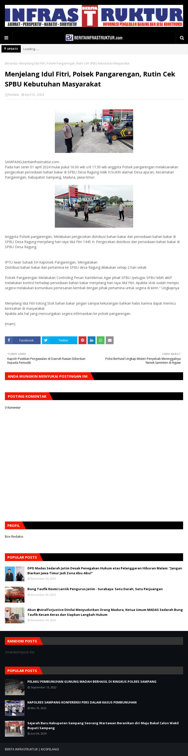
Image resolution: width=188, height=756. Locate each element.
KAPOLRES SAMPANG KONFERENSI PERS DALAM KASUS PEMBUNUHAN (82, 702)
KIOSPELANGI (50, 749)
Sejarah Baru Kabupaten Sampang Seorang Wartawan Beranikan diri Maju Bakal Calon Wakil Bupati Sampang (103, 725)
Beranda (11, 63)
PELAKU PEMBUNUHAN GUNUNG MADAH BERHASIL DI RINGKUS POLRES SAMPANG (91, 681)
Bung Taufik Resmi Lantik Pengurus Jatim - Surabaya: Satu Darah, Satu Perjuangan (95, 589)
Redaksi (13, 95)
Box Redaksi (14, 536)
